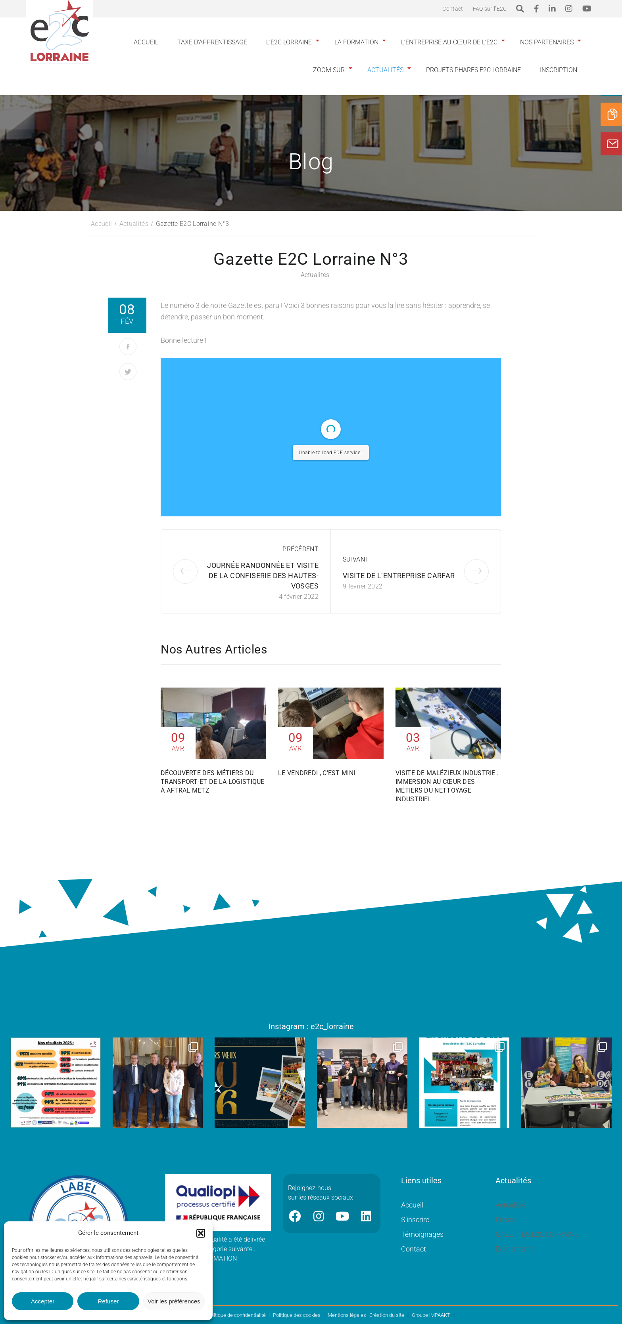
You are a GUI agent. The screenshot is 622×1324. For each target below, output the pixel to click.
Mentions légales (347, 1315)
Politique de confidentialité (236, 1315)
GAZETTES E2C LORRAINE (536, 1234)
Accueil (146, 42)
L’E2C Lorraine (289, 42)
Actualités (385, 70)
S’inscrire (415, 1219)
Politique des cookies (297, 1315)
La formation (356, 42)
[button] (201, 1233)
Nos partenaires (547, 42)
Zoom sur (329, 70)
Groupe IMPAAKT (431, 1315)
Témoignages (422, 1234)
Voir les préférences (174, 1301)
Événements (514, 1249)
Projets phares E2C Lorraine (473, 70)
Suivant (356, 559)
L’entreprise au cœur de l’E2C (449, 42)
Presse (505, 1219)
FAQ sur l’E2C (490, 9)
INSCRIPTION (558, 70)
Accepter (42, 1301)
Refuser (108, 1301)
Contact (452, 9)
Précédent (300, 549)
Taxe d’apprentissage (212, 42)
